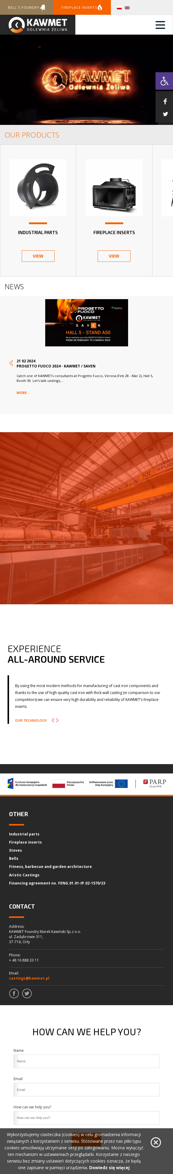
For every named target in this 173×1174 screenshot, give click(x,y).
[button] (164, 81)
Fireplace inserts (82, 7)
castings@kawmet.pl (29, 978)
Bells (13, 858)
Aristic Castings (24, 875)
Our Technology (31, 720)
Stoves (15, 850)
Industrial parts (24, 834)
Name (19, 1050)
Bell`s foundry (26, 7)
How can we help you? (32, 1107)
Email (18, 1078)
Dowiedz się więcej (109, 1167)
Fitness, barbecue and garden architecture (50, 866)
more (22, 392)
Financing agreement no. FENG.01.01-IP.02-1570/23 (57, 883)
